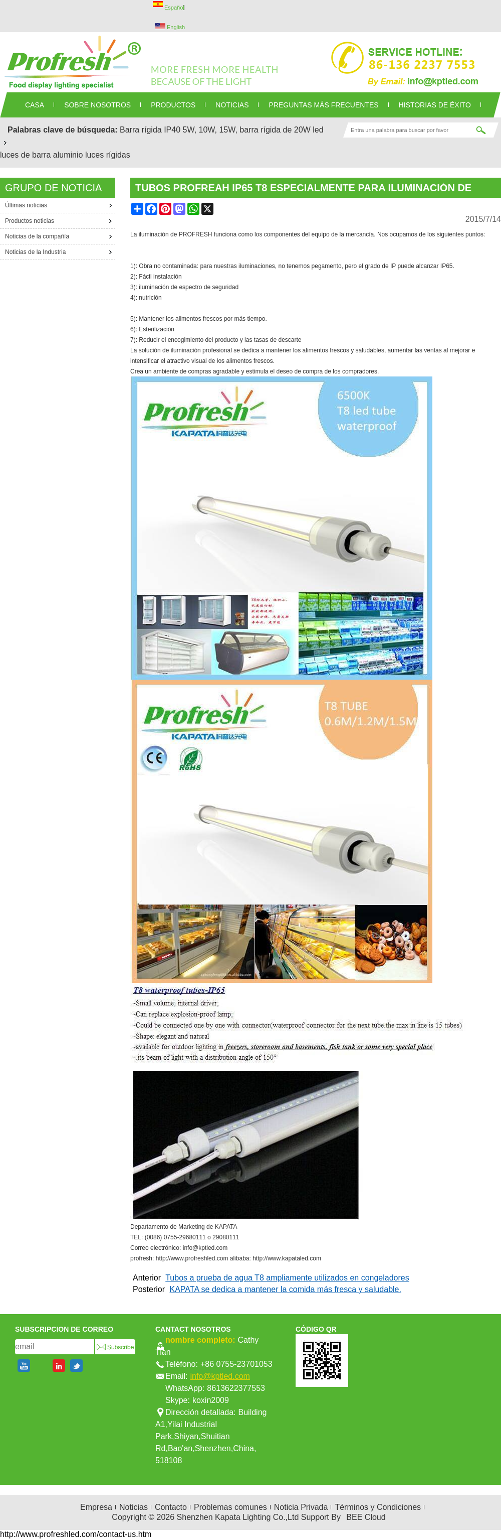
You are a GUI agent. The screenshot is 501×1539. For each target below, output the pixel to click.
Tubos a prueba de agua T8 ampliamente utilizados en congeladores (287, 1277)
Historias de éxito (435, 105)
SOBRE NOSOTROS (97, 105)
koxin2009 (210, 1400)
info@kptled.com (219, 1376)
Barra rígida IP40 (150, 129)
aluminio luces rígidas (91, 155)
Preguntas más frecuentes (323, 105)
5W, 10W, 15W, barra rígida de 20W (247, 129)
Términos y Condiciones (378, 1507)
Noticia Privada (301, 1507)
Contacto (171, 1507)
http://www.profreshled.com (192, 1258)
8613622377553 (236, 1388)
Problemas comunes (230, 1507)
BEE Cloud (365, 1517)
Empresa (96, 1507)
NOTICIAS (231, 105)
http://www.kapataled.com (287, 1258)
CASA (34, 105)
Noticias (133, 1507)
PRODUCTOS (173, 105)
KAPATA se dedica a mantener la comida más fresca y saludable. (285, 1289)
